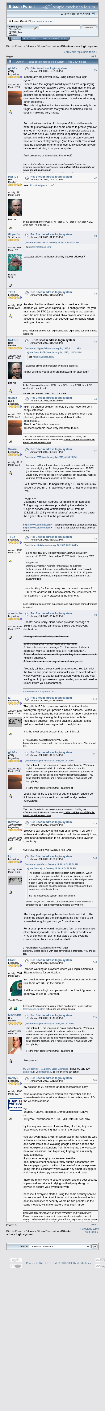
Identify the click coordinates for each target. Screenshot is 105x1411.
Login (44, 38)
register (49, 21)
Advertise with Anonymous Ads (39, 691)
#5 (95, 342)
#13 (95, 858)
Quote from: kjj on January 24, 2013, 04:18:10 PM (49, 761)
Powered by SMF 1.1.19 (38, 1263)
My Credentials (30, 1068)
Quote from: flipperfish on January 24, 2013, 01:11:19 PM (53, 348)
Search (34, 38)
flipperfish (14, 234)
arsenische (15, 613)
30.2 (20, 31)
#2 (95, 178)
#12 (95, 823)
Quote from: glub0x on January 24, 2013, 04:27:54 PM (51, 864)
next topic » (90, 51)
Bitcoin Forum (14, 46)
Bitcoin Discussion (48, 46)
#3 (95, 236)
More (64, 38)
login (39, 21)
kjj (9, 697)
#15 (95, 1017)
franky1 (13, 1078)
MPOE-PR (14, 1015)
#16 (95, 1079)
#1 (95, 69)
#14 (95, 962)
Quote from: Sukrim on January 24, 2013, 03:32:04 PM (51, 545)
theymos (13, 822)
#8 (95, 538)
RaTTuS (13, 176)
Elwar (12, 960)
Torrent (13, 34)
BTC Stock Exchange (54, 1068)
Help (25, 38)
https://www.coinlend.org (37, 524)
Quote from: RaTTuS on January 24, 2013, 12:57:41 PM (52, 242)
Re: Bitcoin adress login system (51, 176)
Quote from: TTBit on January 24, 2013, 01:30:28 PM (51, 457)
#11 (95, 754)
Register (54, 38)
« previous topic (73, 51)
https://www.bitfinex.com (36, 527)
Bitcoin (30, 46)
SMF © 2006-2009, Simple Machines (72, 1263)
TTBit (11, 292)
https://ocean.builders (34, 1009)
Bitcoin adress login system (79, 46)
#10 (95, 699)
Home (16, 38)
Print (93, 56)
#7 (95, 450)
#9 (95, 615)
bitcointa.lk (45, 1071)
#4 (95, 293)
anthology (28, 1071)
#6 (95, 399)
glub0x (12, 68)
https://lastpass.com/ (41, 185)
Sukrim (12, 449)
